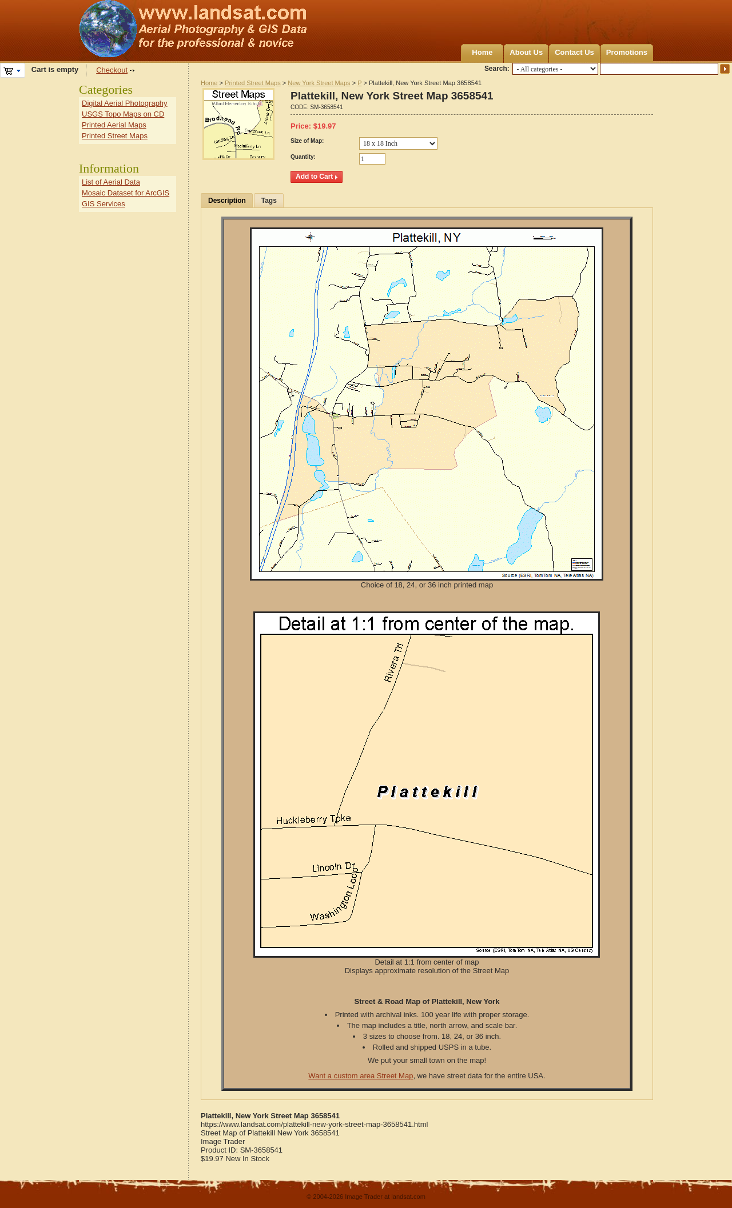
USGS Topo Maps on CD (123, 114)
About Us (526, 52)
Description (227, 201)
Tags (269, 201)
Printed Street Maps (253, 82)
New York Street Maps (319, 82)
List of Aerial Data (111, 182)
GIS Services (103, 203)
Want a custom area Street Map (360, 1075)
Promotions (626, 52)
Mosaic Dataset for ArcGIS (125, 193)
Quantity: (303, 157)
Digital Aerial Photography (125, 103)
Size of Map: (307, 141)
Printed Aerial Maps (114, 125)
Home (482, 52)
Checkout (112, 70)
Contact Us (574, 52)
